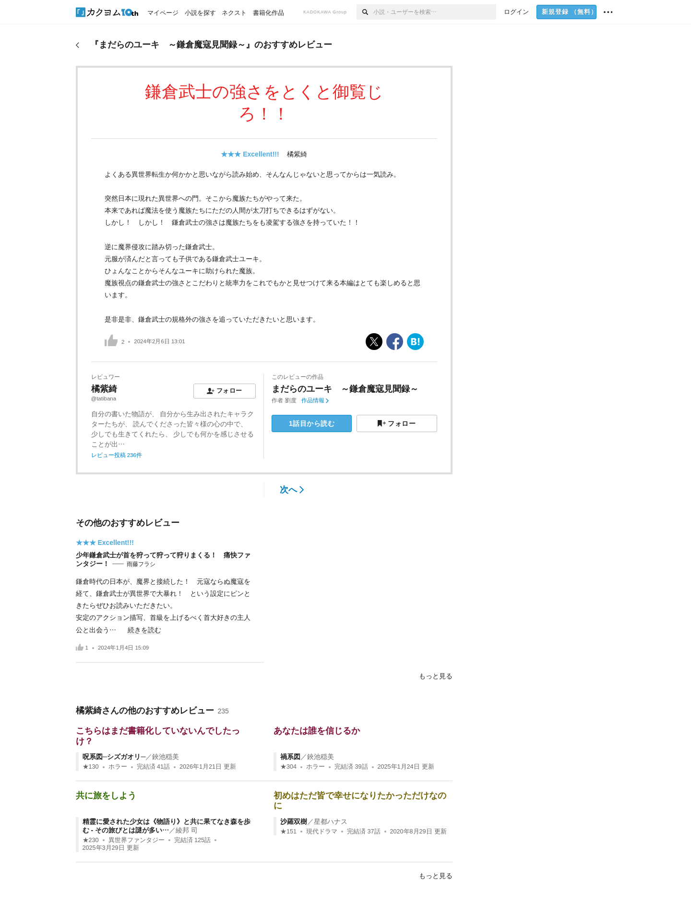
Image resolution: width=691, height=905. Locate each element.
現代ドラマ (321, 831)
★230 (91, 840)
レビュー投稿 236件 (116, 455)
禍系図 (290, 756)
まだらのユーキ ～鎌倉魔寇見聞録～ (345, 389)
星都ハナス (330, 821)
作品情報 (315, 400)
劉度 (291, 400)
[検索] (365, 12)
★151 (288, 831)
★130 (91, 766)
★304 (288, 766)
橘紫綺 (297, 154)
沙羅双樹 (293, 821)
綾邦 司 (187, 830)
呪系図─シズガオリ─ (114, 756)
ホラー (117, 766)
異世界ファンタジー (136, 840)
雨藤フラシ (141, 564)
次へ (292, 490)
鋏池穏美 (165, 756)
